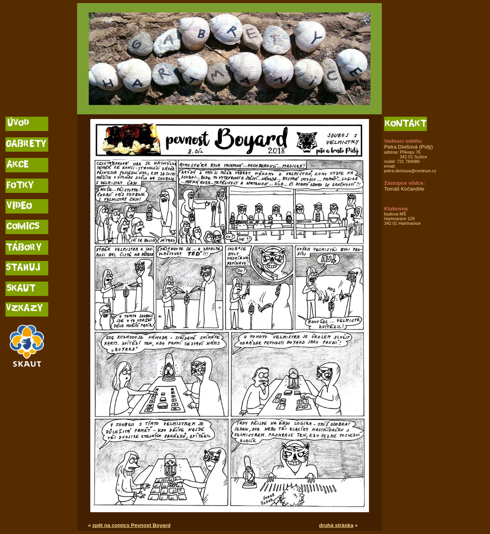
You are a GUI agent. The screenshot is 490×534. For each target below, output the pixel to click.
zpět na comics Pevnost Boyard (131, 525)
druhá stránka (336, 525)
